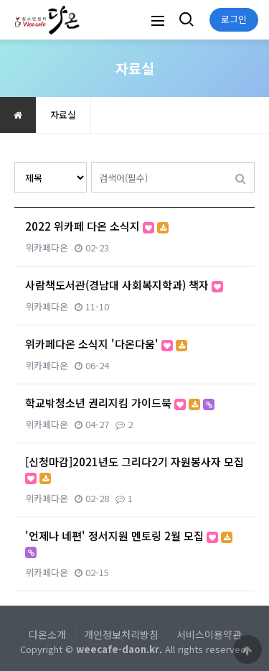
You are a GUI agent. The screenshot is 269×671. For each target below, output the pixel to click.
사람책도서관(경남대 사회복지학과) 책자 (124, 284)
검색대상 (14, 162)
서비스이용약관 (209, 634)
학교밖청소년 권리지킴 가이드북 (119, 402)
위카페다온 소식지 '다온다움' (106, 343)
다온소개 (47, 634)
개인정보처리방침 (121, 634)
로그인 (234, 19)
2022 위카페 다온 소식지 (97, 225)
